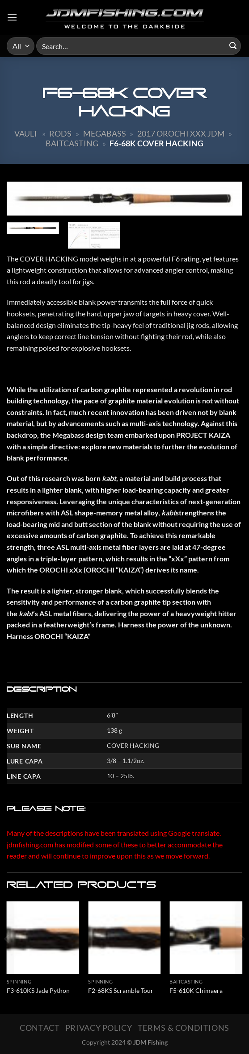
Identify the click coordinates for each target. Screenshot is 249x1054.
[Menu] (12, 17)
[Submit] (233, 46)
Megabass (104, 133)
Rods (60, 133)
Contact (39, 1028)
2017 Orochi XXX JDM (181, 133)
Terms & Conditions (183, 1028)
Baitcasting (72, 143)
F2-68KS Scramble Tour (120, 990)
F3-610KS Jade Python (38, 990)
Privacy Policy (98, 1028)
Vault (26, 133)
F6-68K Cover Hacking (156, 143)
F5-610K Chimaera (196, 990)
